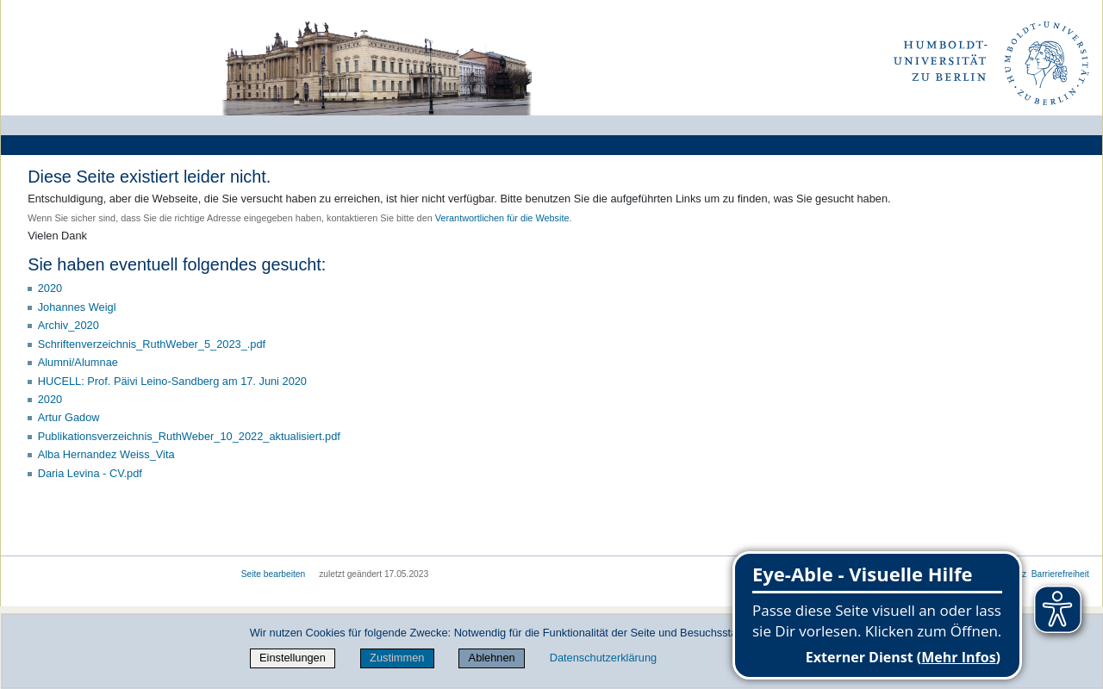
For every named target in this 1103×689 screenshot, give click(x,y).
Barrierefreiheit (1060, 574)
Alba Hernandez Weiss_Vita (106, 454)
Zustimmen (397, 657)
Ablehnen (492, 657)
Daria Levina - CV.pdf (90, 473)
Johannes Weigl (77, 307)
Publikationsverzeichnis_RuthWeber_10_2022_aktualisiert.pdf (189, 436)
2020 (50, 288)
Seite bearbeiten (273, 574)
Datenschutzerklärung (603, 657)
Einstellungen (292, 657)
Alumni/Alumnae (78, 362)
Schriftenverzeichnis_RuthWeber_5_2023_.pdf (151, 344)
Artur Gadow (69, 417)
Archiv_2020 (68, 325)
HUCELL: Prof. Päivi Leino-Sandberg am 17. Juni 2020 (172, 381)
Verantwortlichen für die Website (502, 218)
